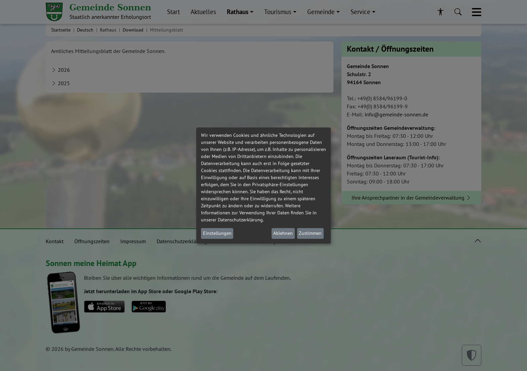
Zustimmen (310, 233)
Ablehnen (283, 233)
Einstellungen (217, 233)
